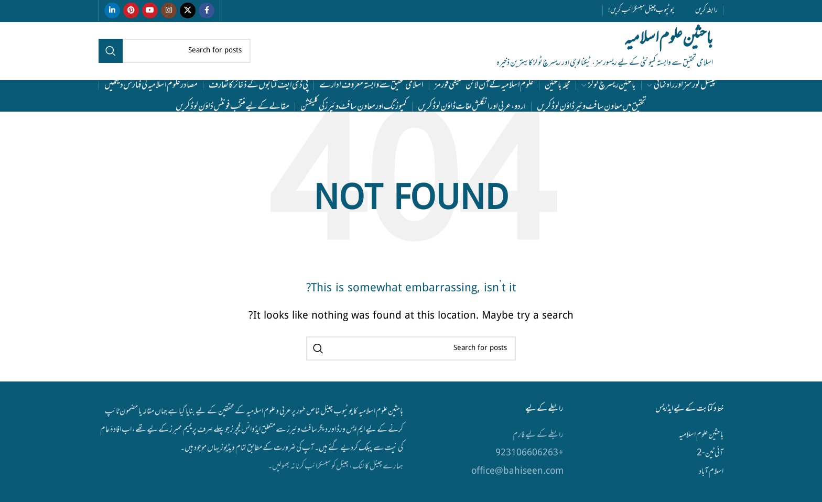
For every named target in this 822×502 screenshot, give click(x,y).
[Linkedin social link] (112, 10)
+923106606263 (529, 453)
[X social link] (188, 10)
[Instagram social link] (169, 10)
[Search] (175, 51)
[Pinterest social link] (131, 10)
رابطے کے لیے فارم (538, 435)
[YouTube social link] (150, 10)
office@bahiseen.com (517, 471)
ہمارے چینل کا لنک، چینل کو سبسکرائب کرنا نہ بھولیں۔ (335, 466)
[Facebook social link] (206, 10)
